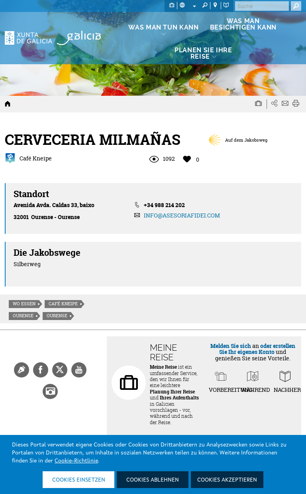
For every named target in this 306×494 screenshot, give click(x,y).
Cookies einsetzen (78, 480)
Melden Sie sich (230, 346)
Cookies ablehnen (152, 480)
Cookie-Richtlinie (76, 461)
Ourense (23, 315)
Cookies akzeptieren (227, 480)
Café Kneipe (63, 303)
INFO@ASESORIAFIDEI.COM (182, 215)
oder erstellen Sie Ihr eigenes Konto (257, 349)
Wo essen (24, 303)
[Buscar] (262, 6)
